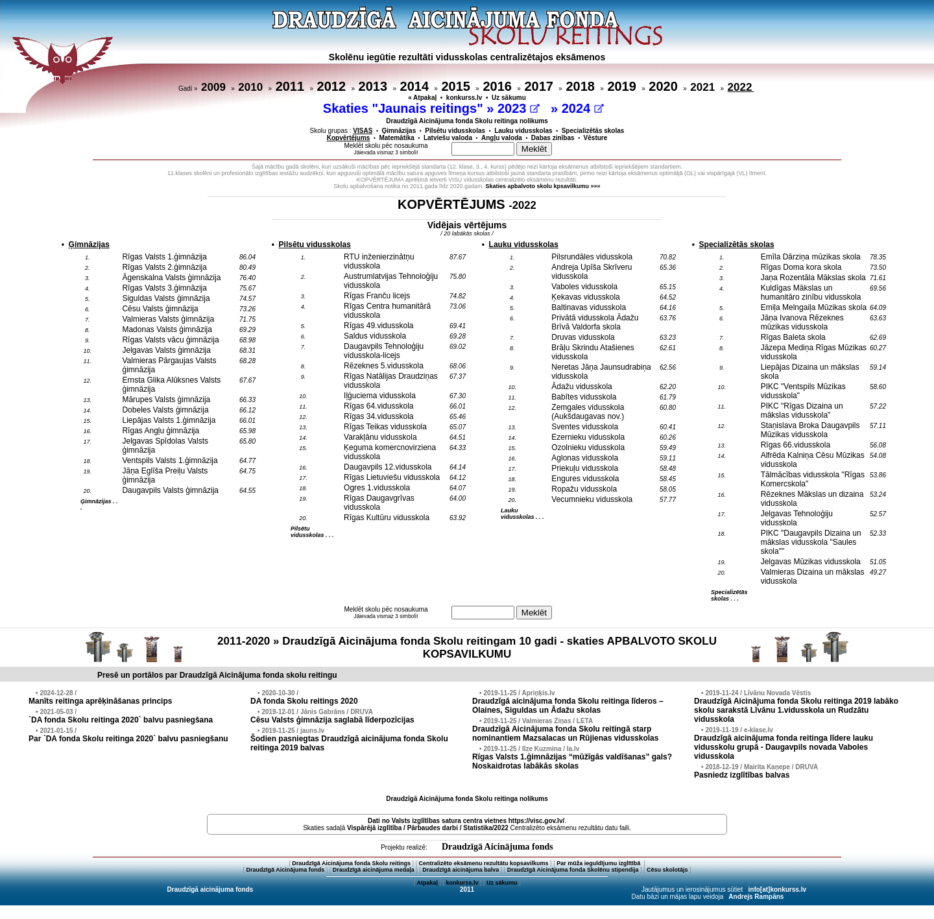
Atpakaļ (427, 882)
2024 (583, 108)
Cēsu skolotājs (667, 869)
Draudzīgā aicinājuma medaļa (373, 869)
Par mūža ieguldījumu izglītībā (599, 863)
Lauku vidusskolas (523, 130)
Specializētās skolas (593, 130)
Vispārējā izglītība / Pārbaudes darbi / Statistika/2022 (428, 827)
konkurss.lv (464, 97)
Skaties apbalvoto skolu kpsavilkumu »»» (543, 186)
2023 (518, 108)
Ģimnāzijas (398, 130)
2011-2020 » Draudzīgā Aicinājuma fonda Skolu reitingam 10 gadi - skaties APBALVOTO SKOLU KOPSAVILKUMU (467, 647)
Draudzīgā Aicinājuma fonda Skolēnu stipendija (573, 869)
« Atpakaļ (422, 97)
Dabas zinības (553, 137)
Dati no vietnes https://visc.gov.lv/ (466, 820)
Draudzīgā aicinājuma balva (460, 869)
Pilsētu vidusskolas (455, 130)
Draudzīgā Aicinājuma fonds (497, 847)
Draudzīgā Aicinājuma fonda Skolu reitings (351, 863)
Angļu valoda (501, 137)
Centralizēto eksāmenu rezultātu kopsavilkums (484, 863)
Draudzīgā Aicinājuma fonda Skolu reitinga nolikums (467, 121)
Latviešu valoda (448, 137)
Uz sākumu (509, 97)
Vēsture (596, 137)
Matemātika (396, 137)
